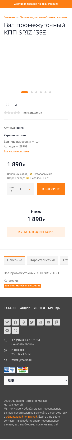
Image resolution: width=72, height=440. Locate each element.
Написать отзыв (32, 112)
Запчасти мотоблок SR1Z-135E (22, 285)
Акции (25, 308)
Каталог (10, 308)
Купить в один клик (36, 232)
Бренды (54, 308)
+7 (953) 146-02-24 (26, 340)
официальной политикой (21, 416)
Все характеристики (16, 151)
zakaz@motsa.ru (21, 359)
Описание (14, 260)
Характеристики (42, 260)
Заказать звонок (23, 344)
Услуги (39, 308)
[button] (24, 92)
